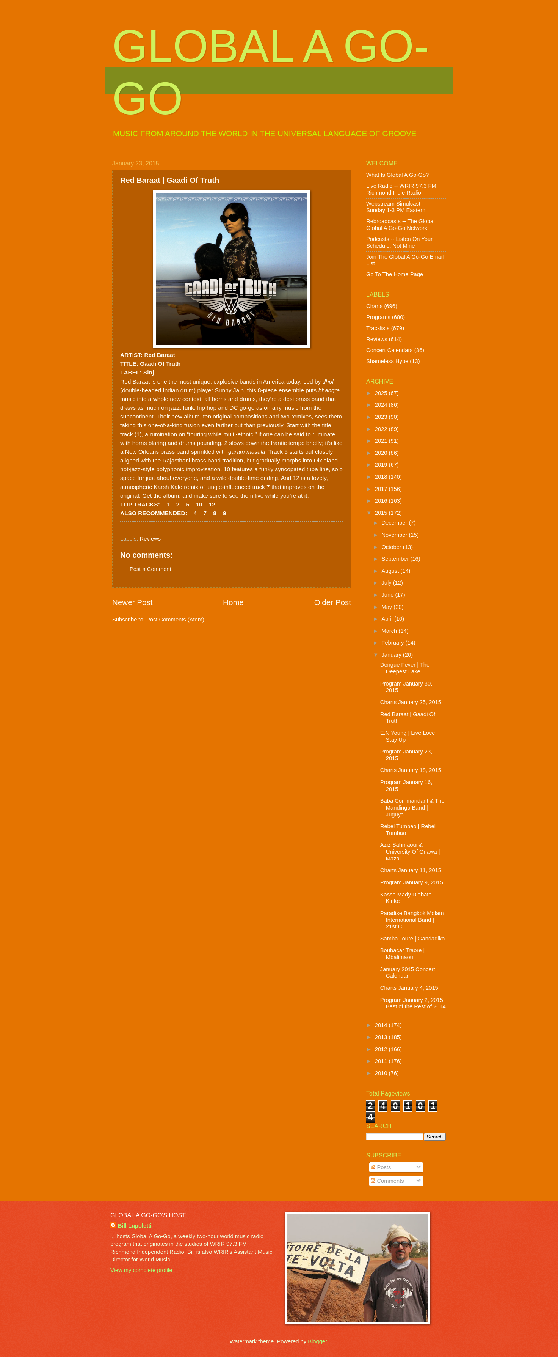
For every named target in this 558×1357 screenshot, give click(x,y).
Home (233, 602)
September (395, 559)
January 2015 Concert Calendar (407, 972)
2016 (382, 501)
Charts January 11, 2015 (410, 870)
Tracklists (378, 328)
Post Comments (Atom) (175, 619)
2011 (382, 1061)
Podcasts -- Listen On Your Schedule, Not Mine (399, 242)
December (395, 523)
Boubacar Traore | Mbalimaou (402, 953)
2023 (382, 417)
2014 (382, 1025)
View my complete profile (141, 1270)
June (388, 595)
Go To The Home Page (394, 274)
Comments (387, 1181)
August (390, 571)
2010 (382, 1073)
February (393, 643)
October (392, 547)
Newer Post (132, 602)
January (392, 655)
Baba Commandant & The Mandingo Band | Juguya (412, 807)
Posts (381, 1167)
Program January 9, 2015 (411, 882)
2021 (382, 441)
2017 (382, 489)
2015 (382, 513)
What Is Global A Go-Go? (397, 175)
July (387, 583)
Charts (374, 306)
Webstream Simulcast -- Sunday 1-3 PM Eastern (396, 207)
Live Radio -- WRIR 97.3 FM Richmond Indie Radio (401, 189)
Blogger (317, 1341)
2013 (382, 1037)
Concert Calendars (389, 350)
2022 (382, 429)
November (395, 535)
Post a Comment (150, 569)
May (387, 607)
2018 (382, 477)
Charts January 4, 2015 (409, 988)
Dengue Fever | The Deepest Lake (404, 668)
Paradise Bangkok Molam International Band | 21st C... (412, 919)
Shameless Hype (387, 361)
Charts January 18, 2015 (410, 770)
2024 (382, 405)
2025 (382, 393)
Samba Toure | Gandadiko (412, 939)
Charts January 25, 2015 (410, 702)
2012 (382, 1049)
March (389, 631)
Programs (378, 317)
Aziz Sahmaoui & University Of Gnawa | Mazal (410, 851)
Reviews (150, 539)
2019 (382, 465)
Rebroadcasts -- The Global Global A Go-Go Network (400, 224)
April (387, 619)
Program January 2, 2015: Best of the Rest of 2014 (413, 1003)
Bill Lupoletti (135, 1226)
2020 (382, 453)
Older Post (332, 602)
